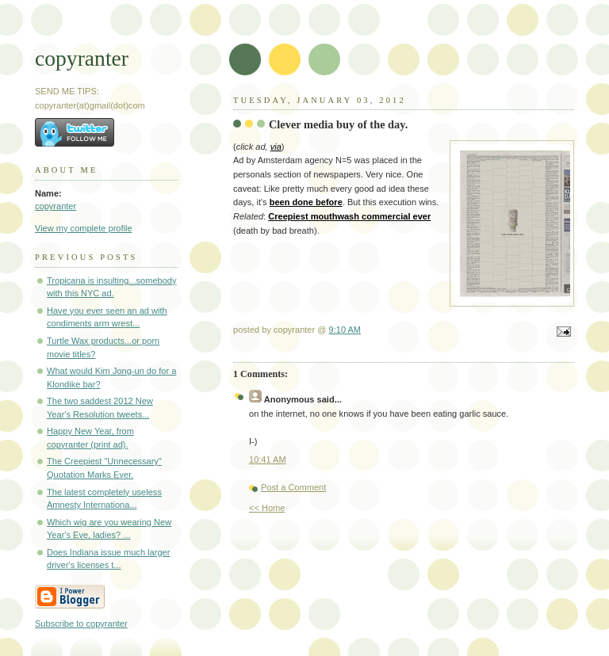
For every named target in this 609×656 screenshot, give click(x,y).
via (276, 146)
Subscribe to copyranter (81, 623)
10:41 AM (267, 459)
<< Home (267, 508)
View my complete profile (83, 228)
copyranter (81, 58)
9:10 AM (345, 329)
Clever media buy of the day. (338, 124)
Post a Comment (293, 487)
